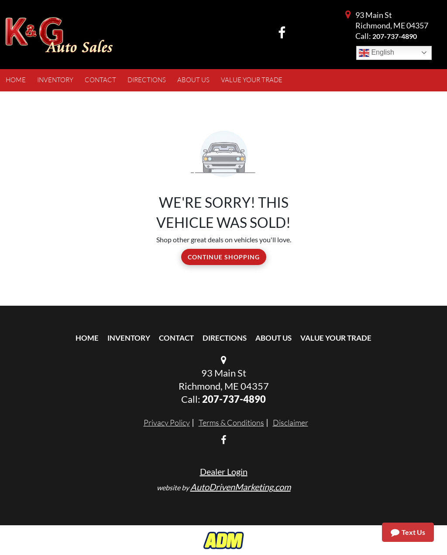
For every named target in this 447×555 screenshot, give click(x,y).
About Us (273, 337)
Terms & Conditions (231, 422)
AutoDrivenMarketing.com (240, 487)
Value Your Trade (335, 337)
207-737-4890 (394, 36)
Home (87, 337)
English (376, 53)
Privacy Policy (167, 422)
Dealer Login (224, 471)
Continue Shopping (224, 257)
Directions (225, 337)
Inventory (128, 337)
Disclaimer (290, 422)
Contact (176, 337)
